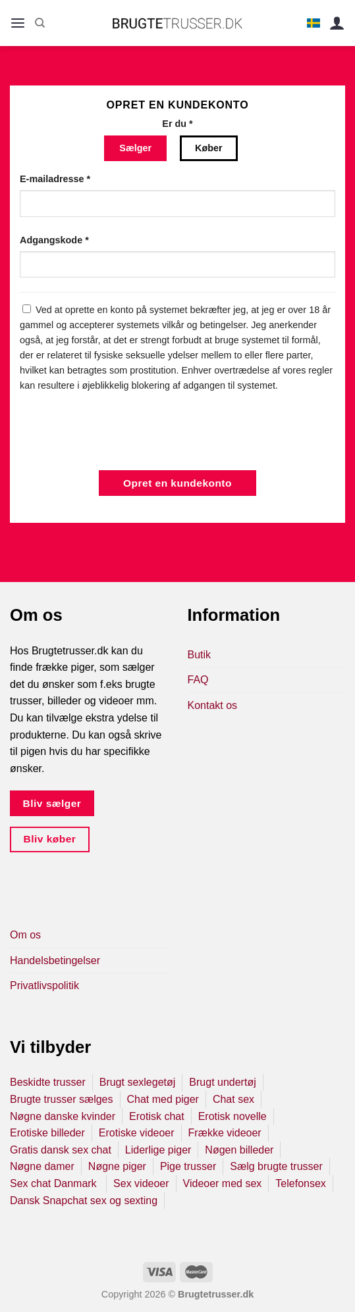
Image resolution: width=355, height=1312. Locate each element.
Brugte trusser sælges (61, 1099)
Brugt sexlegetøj (137, 1082)
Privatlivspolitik (44, 985)
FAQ (198, 679)
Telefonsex (300, 1183)
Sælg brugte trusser (276, 1166)
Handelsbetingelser (55, 960)
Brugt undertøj (222, 1082)
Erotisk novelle (232, 1116)
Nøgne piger (117, 1166)
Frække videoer (224, 1132)
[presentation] (120, 431)
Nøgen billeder (239, 1149)
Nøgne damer (42, 1166)
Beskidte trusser (48, 1082)
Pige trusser (188, 1166)
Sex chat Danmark (54, 1183)
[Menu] (18, 23)
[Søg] (40, 23)
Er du (177, 123)
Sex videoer (141, 1183)
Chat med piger (163, 1099)
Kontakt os (213, 705)
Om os (25, 934)
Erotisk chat (156, 1116)
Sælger (135, 148)
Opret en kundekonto (177, 483)
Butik (199, 654)
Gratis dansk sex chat (60, 1149)
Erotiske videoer (137, 1132)
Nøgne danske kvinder (62, 1116)
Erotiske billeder (47, 1132)
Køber (209, 148)
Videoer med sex (222, 1183)
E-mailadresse (55, 179)
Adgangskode (54, 240)
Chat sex (233, 1099)
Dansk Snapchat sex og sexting (83, 1200)
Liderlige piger (158, 1149)
